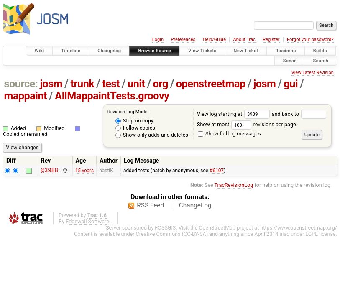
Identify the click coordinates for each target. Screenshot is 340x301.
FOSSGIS (165, 229)
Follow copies (135, 128)
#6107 (217, 171)
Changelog (109, 51)
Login (158, 39)
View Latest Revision (312, 72)
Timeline (70, 51)
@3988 (49, 171)
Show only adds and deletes (151, 135)
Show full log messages (229, 133)
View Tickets (202, 51)
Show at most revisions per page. (247, 124)
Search (320, 60)
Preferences (183, 39)
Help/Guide (214, 39)
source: (21, 84)
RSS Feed (150, 206)
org (160, 84)
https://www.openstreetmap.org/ (298, 229)
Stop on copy (134, 120)
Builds (320, 51)
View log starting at (234, 114)
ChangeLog (195, 206)
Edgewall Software (87, 222)
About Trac (244, 39)
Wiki (39, 51)
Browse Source (154, 51)
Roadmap (285, 51)
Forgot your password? (310, 39)
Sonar (289, 60)
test (111, 84)
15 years (84, 171)
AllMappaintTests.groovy (112, 96)
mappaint (25, 96)
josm (51, 84)
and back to (299, 114)
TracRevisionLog (234, 186)
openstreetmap (210, 84)
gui (291, 84)
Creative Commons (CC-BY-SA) (172, 235)
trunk (82, 84)
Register (271, 39)
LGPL (311, 235)
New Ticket (246, 51)
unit (136, 84)
